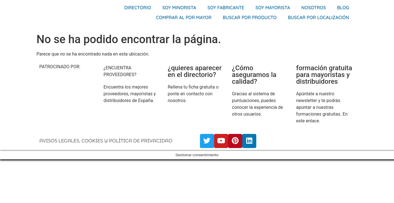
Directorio (137, 7)
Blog (343, 7)
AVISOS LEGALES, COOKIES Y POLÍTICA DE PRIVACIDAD (106, 141)
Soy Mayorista (272, 7)
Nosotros (313, 7)
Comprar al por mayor (184, 17)
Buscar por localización (318, 17)
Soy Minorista (179, 7)
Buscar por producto (250, 17)
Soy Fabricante (226, 7)
